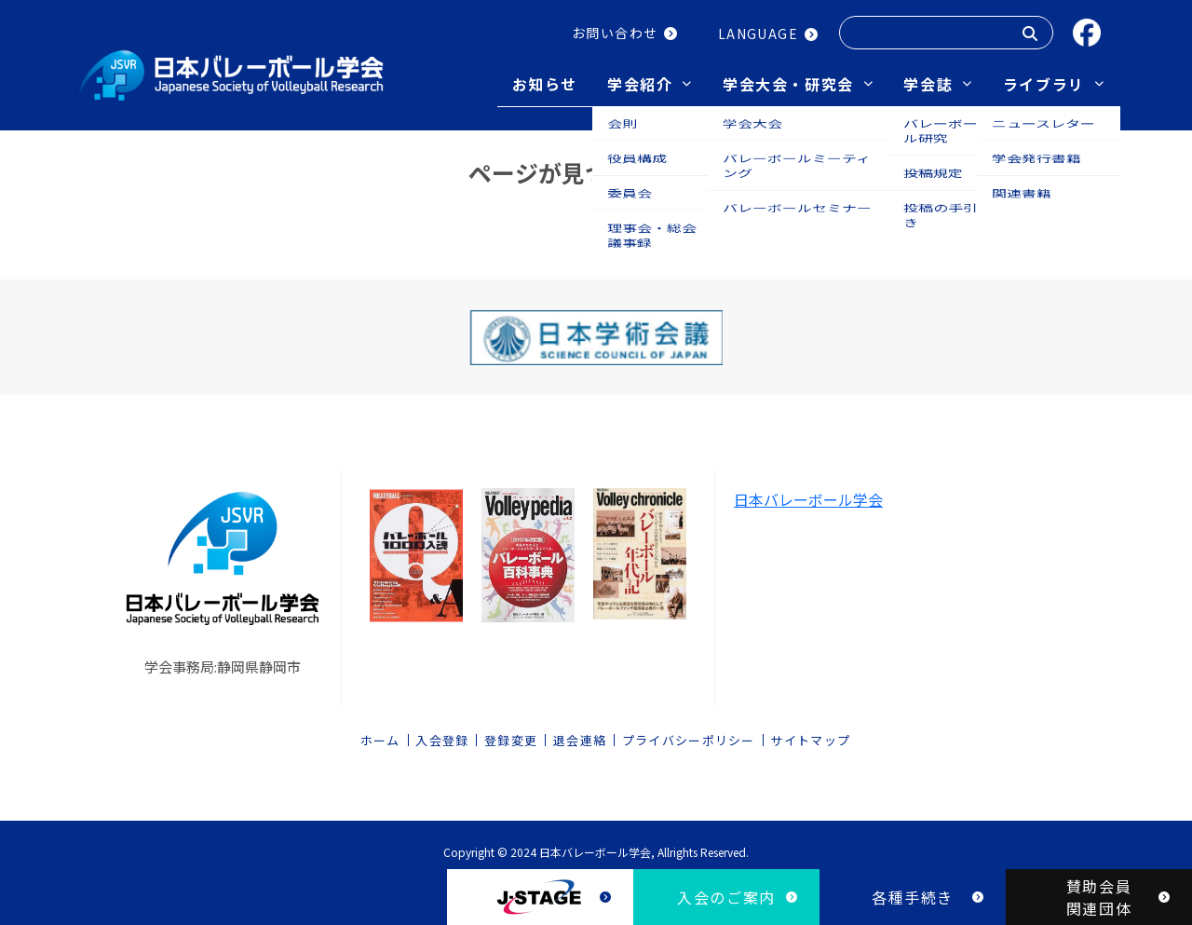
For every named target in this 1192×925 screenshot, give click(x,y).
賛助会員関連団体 (1098, 897)
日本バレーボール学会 (808, 494)
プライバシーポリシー (688, 734)
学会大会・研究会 (788, 84)
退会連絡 (579, 734)
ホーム (380, 734)
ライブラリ (1044, 84)
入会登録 (441, 734)
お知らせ (544, 84)
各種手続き (913, 897)
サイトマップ (810, 734)
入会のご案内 (726, 897)
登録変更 (510, 734)
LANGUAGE (758, 33)
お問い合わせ (614, 32)
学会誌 (928, 84)
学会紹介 (639, 84)
